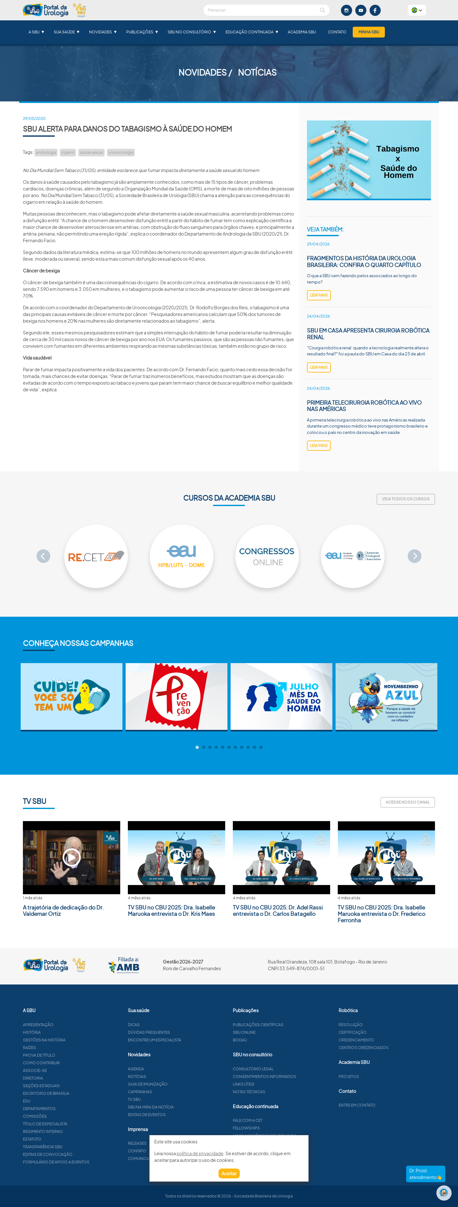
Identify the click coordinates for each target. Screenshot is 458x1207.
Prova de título (55, 1055)
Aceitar (229, 1173)
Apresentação (54, 1024)
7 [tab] (235, 747)
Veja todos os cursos (406, 499)
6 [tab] (229, 747)
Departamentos (55, 1108)
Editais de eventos (178, 1114)
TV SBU (165, 1099)
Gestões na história (60, 1040)
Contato (337, 32)
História (48, 1032)
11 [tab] (261, 747)
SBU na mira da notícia (182, 1107)
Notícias (168, 1076)
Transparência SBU (58, 1146)
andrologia (46, 152)
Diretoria (49, 1078)
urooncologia (120, 152)
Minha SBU (368, 32)
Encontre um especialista (185, 1040)
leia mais (319, 295)
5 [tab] (222, 747)
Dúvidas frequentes (180, 1032)
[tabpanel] (71, 697)
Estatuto (48, 1139)
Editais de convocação (63, 1154)
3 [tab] (210, 747)
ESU (42, 1101)
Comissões (51, 1116)
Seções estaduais (57, 1085)
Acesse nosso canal (408, 802)
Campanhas (171, 1091)
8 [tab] (242, 747)
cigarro (67, 152)
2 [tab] (203, 747)
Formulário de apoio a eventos (72, 1162)
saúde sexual (91, 152)
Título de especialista (61, 1123)
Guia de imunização (178, 1084)
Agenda (167, 1068)
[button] (417, 10)
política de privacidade (200, 1153)
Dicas (164, 1024)
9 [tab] (248, 747)
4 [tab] (216, 747)
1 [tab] (197, 747)
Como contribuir (57, 1062)
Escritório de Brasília (62, 1093)
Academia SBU (302, 32)
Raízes (45, 1047)
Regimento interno (59, 1131)
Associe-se (51, 1070)
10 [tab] (254, 747)
